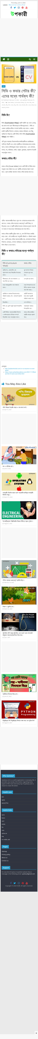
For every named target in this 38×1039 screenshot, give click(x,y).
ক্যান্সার (3, 800)
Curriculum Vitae (19, 102)
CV (25, 102)
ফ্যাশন (3, 815)
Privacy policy (6, 854)
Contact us (5, 861)
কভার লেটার (29, 102)
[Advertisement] (19, 37)
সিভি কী (7, 107)
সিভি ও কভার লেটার (12, 105)
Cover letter (10, 102)
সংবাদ (3, 830)
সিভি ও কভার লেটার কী (20, 105)
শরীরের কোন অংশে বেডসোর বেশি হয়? (16, 5)
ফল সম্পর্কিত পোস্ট (6, 840)
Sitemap (4, 851)
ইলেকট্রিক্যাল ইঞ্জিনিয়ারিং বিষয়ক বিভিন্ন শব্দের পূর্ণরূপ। (18, 521)
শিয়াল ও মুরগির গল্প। (8, 607)
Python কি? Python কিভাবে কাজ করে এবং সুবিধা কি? (18, 720)
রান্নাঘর (3, 824)
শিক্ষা (3, 86)
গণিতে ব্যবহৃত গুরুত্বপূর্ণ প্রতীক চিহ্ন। (14, 580)
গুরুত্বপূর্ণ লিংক (5, 803)
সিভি (7, 105)
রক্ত (3, 797)
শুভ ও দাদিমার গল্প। (8, 466)
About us (4, 857)
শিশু (2, 827)
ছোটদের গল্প (4, 833)
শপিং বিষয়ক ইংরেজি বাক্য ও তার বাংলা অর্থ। (15, 407)
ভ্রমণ (3, 821)
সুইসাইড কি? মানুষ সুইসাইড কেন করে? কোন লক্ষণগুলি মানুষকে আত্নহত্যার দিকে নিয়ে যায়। (18, 634)
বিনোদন (3, 818)
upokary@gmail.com (28, 874)
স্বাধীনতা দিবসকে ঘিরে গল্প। (10, 694)
